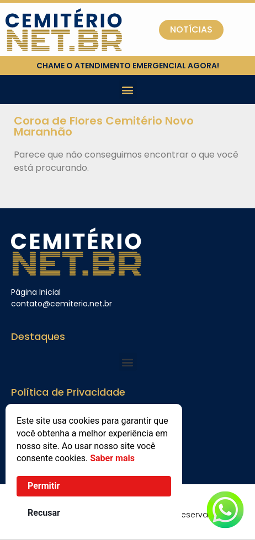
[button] (128, 89)
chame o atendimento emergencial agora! (127, 65)
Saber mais (112, 458)
